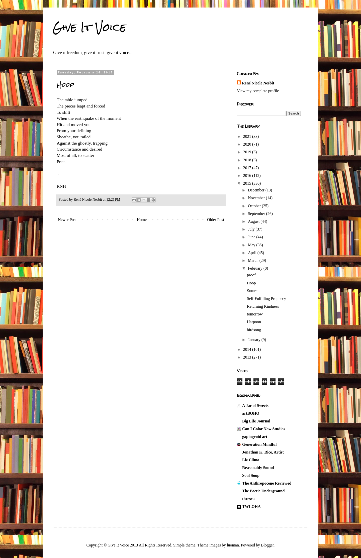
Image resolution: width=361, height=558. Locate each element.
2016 (247, 175)
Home (142, 219)
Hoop (251, 283)
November (257, 198)
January (254, 340)
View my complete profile (258, 91)
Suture (252, 291)
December (256, 190)
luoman (233, 545)
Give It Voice (89, 27)
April (252, 253)
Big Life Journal (256, 421)
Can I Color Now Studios (263, 429)
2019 (247, 152)
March (253, 260)
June (252, 237)
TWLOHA (251, 506)
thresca (248, 499)
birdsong (254, 330)
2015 (247, 183)
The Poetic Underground (263, 491)
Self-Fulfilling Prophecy (266, 298)
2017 (247, 168)
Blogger (267, 545)
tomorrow (255, 314)
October (255, 206)
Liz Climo (250, 460)
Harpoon (254, 322)
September (257, 213)
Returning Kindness (263, 306)
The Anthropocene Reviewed (266, 483)
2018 (247, 160)
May (252, 245)
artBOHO (250, 413)
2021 (247, 136)
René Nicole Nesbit (258, 83)
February (255, 268)
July (252, 229)
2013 (247, 357)
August (254, 221)
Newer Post (67, 219)
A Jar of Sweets (255, 405)
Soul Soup (250, 475)
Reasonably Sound (258, 468)
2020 (247, 144)
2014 (247, 349)
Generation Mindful (259, 444)
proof (251, 275)
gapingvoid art (254, 436)
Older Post (215, 219)
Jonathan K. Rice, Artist (263, 452)
